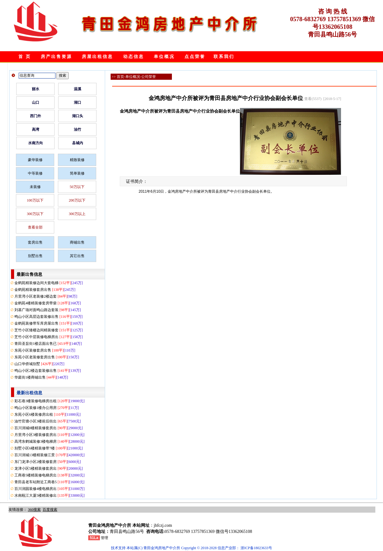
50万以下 (77, 187)
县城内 (77, 143)
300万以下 (35, 214)
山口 (35, 102)
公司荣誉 (148, 77)
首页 (120, 77)
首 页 (24, 56)
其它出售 (77, 256)
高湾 (35, 129)
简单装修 (77, 173)
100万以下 (35, 200)
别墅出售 (35, 256)
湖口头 (77, 116)
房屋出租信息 (97, 56)
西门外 (35, 116)
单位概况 (164, 56)
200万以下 (77, 200)
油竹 (77, 129)
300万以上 (77, 214)
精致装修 (77, 160)
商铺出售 (77, 242)
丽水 (35, 89)
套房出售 (35, 242)
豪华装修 (35, 160)
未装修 (35, 187)
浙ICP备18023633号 (256, 548)
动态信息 (133, 56)
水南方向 (35, 143)
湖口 (77, 102)
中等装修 (35, 173)
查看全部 (35, 227)
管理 (104, 538)
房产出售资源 (56, 56)
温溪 (77, 89)
